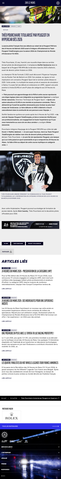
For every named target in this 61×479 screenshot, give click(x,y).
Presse (30, 464)
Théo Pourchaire (18, 243)
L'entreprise (30, 452)
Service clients (30, 447)
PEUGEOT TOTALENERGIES (34, 243)
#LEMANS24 (30, 469)
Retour (5, 30)
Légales (30, 458)
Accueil (3, 398)
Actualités (13, 398)
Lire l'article (6, 289)
